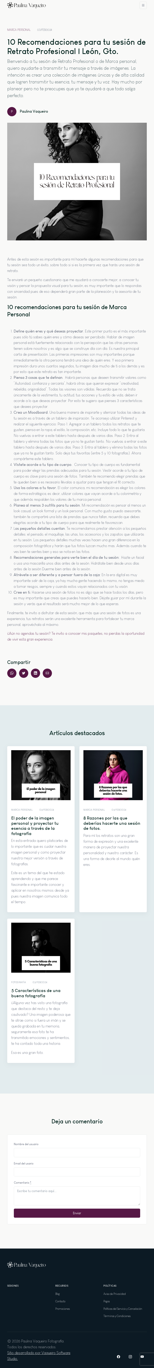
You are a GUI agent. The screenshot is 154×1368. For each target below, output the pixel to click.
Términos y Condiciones (117, 1316)
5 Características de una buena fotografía (36, 993)
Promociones (62, 1308)
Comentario (22, 1182)
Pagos (106, 1301)
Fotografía (18, 982)
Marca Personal (18, 29)
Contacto (60, 1301)
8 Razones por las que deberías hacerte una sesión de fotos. (111, 823)
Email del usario (23, 1163)
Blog (57, 1293)
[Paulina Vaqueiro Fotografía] (26, 5)
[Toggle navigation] (143, 5)
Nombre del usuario (26, 1144)
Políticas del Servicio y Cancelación (122, 1308)
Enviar (77, 1213)
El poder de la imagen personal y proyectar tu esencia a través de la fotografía (35, 826)
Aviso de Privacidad (114, 1293)
